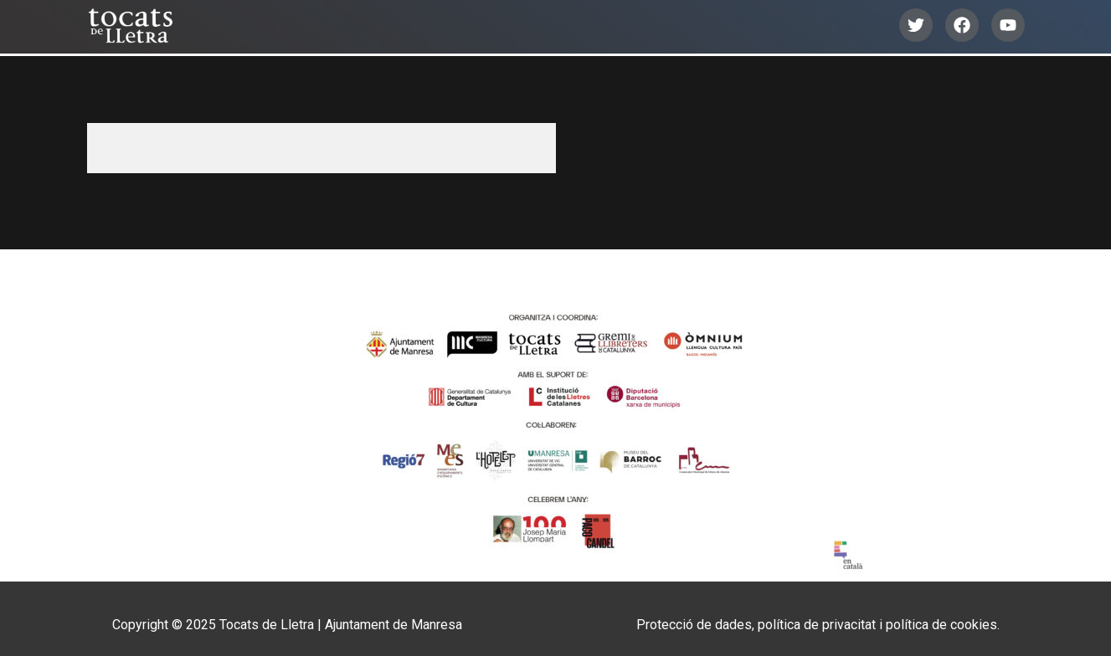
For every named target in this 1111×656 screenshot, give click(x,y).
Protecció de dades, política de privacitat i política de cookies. (818, 625)
